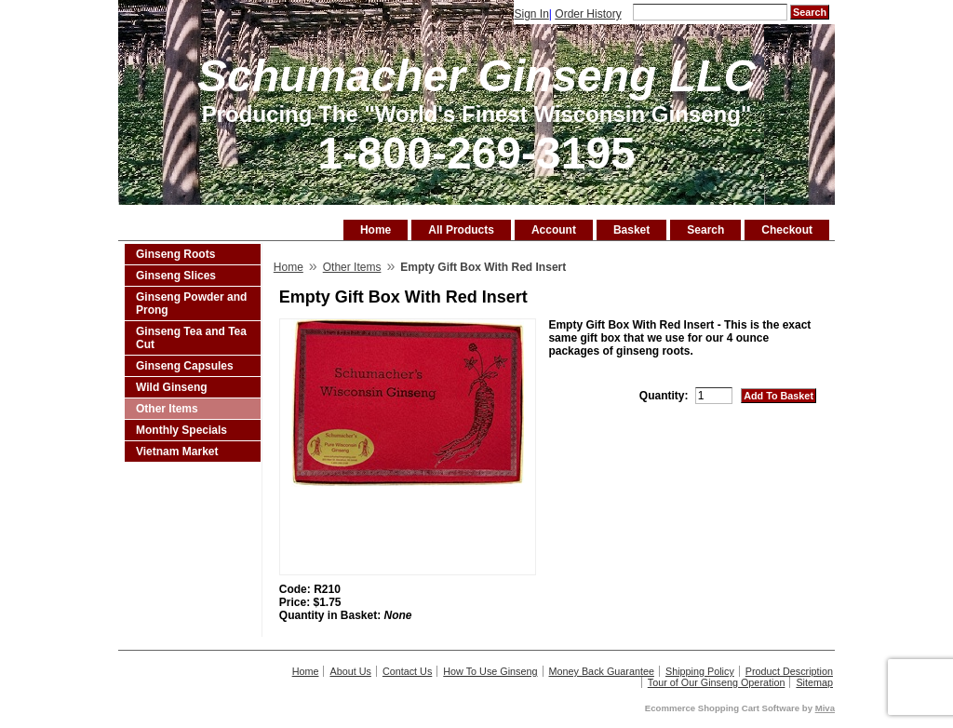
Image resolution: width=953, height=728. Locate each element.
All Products (461, 229)
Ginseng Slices (176, 275)
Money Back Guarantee (601, 671)
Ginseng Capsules (185, 365)
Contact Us (407, 671)
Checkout (786, 229)
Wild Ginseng (172, 387)
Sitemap (814, 682)
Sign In (531, 13)
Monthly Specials (181, 430)
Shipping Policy (699, 671)
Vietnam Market (177, 451)
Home (375, 229)
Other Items (167, 408)
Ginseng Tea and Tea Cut (191, 338)
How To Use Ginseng (490, 671)
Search (705, 229)
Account (553, 229)
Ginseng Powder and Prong (191, 303)
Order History (588, 13)
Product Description (789, 671)
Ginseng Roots (175, 254)
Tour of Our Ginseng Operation (716, 682)
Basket (631, 229)
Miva (825, 708)
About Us (349, 671)
